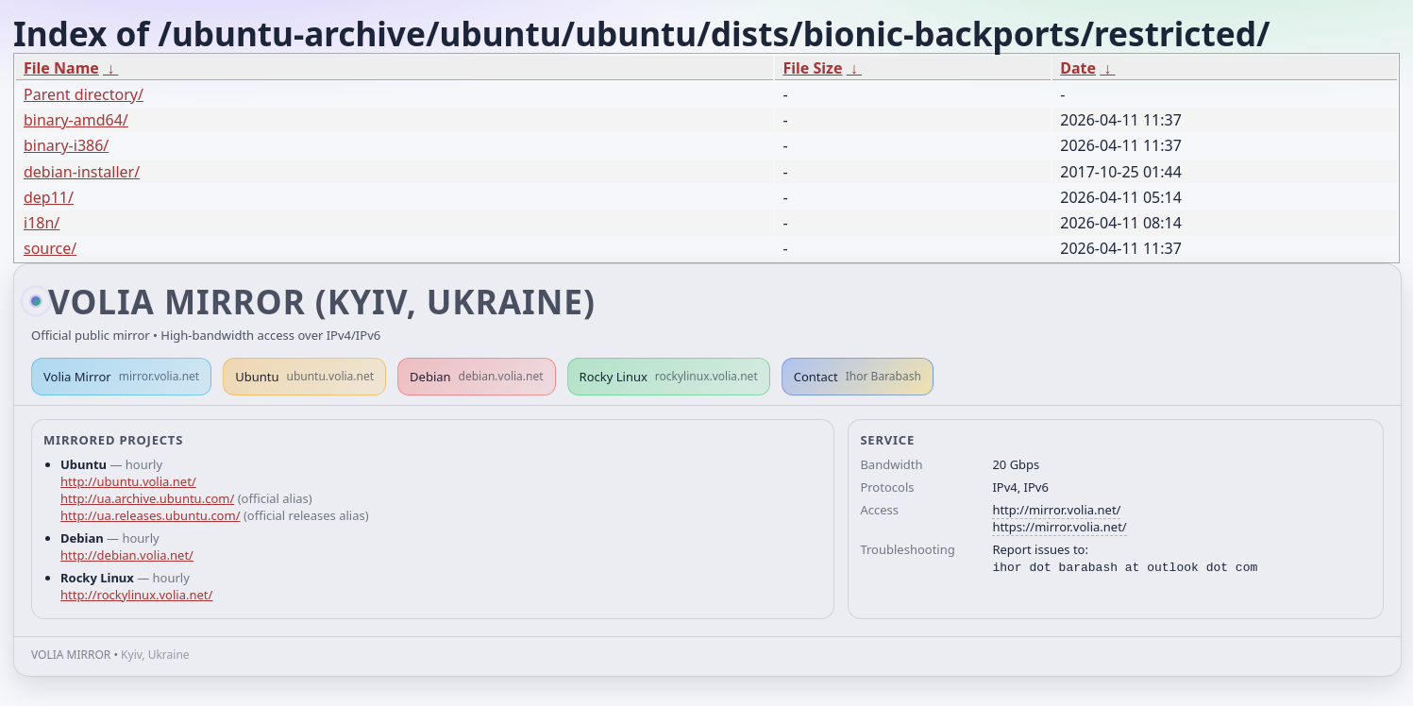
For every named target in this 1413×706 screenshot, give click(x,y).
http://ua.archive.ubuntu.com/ (147, 498)
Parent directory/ (83, 94)
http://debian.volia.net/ (126, 554)
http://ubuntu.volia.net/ (128, 481)
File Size (812, 68)
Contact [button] (857, 376)
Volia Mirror (121, 376)
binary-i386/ (66, 145)
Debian (477, 376)
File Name (61, 68)
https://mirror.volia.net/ (1059, 526)
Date (1078, 68)
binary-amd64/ (76, 119)
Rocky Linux (669, 376)
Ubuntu (304, 376)
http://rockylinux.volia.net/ (136, 594)
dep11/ (49, 197)
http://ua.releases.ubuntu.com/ (150, 515)
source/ (50, 248)
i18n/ (41, 222)
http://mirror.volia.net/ (1056, 509)
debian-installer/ (82, 171)
